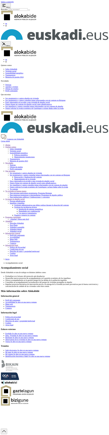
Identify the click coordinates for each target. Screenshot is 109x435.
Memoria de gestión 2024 (14, 77)
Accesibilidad (15, 237)
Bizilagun (19, 338)
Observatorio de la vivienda (26, 340)
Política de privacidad (13, 317)
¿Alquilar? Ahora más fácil (19, 219)
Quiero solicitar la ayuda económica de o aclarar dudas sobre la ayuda (34, 108)
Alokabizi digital (16, 229)
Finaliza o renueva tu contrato (24, 215)
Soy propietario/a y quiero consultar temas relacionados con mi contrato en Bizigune (40, 175)
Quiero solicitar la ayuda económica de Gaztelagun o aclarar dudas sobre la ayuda (39, 187)
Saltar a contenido (7, 2)
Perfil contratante (11, 91)
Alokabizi (8, 221)
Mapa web (9, 304)
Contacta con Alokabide (12, 139)
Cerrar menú (5, 141)
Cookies (13, 253)
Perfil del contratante (17, 235)
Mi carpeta (20, 354)
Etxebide (19, 334)
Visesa (18, 342)
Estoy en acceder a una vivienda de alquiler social (27, 102)
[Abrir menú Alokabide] (6, 5)
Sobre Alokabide (11, 69)
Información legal (11, 245)
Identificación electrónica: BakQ (27, 356)
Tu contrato (14, 189)
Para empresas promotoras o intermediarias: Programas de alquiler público (36, 195)
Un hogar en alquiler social (15, 199)
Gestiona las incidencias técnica (25, 207)
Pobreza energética (21, 155)
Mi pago (19, 352)
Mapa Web (13, 239)
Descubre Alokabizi (17, 223)
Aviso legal (14, 255)
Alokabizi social (15, 231)
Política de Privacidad (17, 247)
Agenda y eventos (11, 87)
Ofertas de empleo (11, 89)
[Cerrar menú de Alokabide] (6, 44)
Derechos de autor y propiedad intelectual (24, 251)
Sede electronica (22, 350)
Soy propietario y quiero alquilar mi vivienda (26, 173)
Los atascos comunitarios (28, 213)
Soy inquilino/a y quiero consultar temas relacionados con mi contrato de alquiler (39, 185)
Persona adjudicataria (17, 201)
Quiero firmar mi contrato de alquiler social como (28, 104)
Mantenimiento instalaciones (24, 157)
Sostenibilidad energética (14, 73)
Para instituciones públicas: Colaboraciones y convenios (30, 197)
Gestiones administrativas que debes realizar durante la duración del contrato (41, 205)
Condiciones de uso (17, 249)
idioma (7, 145)
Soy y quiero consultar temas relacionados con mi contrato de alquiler (34, 106)
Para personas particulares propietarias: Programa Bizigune (31, 193)
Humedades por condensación (29, 211)
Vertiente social (10, 71)
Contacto (13, 243)
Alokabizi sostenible (17, 227)
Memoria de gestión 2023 (19, 161)
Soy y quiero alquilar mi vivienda (22, 98)
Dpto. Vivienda (21, 336)
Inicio (7, 259)
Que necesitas (10, 171)
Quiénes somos (10, 147)
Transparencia (10, 75)
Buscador (4, 9)
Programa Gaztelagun (13, 217)
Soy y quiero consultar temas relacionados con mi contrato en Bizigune (35, 100)
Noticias (8, 85)
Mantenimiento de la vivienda (25, 179)
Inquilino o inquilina (17, 203)
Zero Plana (14, 225)
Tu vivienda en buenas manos (15, 191)
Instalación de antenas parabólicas (31, 209)
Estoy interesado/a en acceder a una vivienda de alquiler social (32, 181)
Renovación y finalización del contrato (28, 177)
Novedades (9, 163)
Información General (12, 233)
